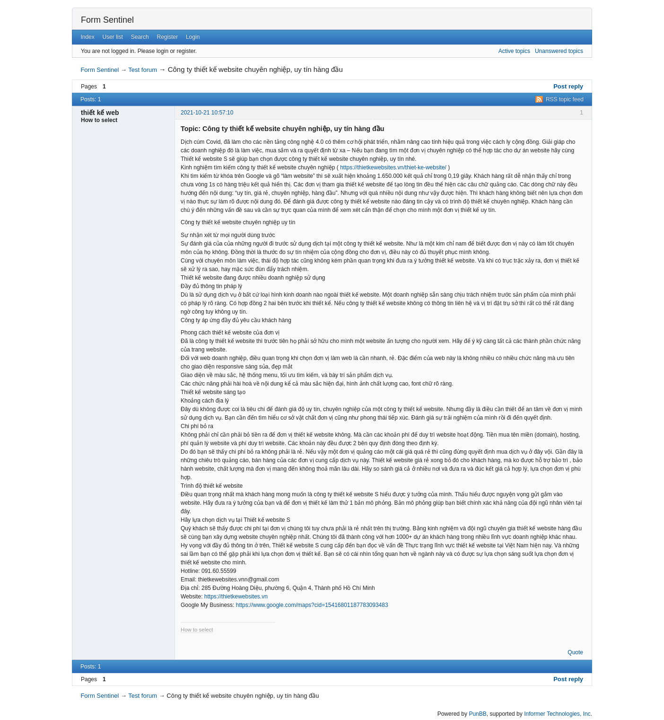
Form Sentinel (107, 20)
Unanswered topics (559, 51)
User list (113, 37)
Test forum (142, 69)
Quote (575, 652)
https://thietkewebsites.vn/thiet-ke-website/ (393, 167)
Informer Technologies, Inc (557, 714)
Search (140, 37)
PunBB (477, 714)
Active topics (514, 51)
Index (87, 37)
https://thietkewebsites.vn (236, 596)
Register (167, 37)
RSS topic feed (565, 99)
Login (193, 37)
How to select (197, 629)
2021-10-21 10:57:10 (207, 112)
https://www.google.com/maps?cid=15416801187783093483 (312, 605)
